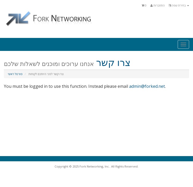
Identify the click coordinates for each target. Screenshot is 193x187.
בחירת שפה (179, 5)
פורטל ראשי (15, 74)
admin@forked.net (147, 86)
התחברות (157, 5)
